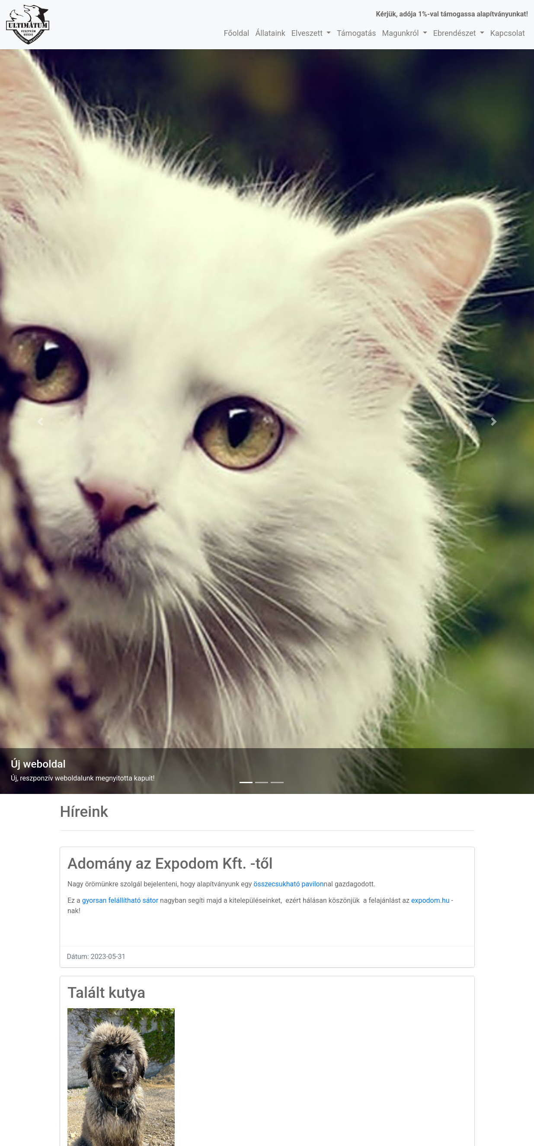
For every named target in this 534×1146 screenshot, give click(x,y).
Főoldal (236, 33)
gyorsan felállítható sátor (120, 900)
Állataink (270, 33)
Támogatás (356, 33)
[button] (40, 421)
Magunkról (401, 33)
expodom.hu (430, 900)
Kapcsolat (507, 33)
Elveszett (308, 33)
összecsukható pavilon (288, 884)
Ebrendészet (455, 33)
